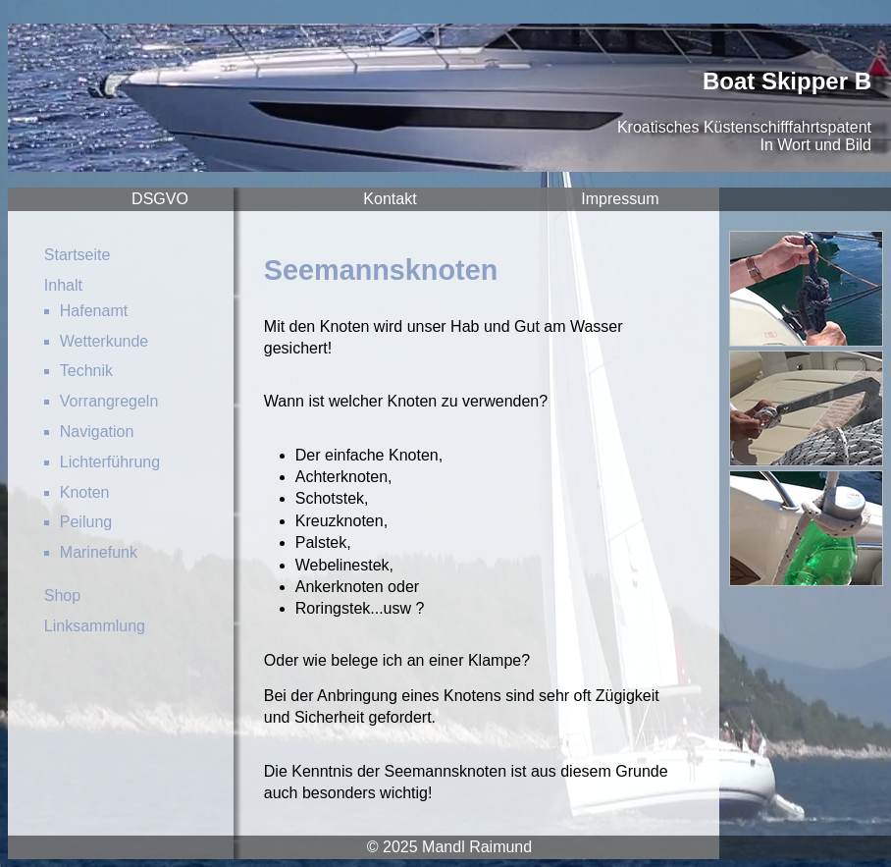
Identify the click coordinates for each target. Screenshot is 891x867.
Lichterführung (110, 462)
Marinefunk (98, 552)
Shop (62, 595)
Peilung (86, 522)
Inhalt (63, 285)
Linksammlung (94, 626)
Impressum (619, 198)
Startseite (77, 254)
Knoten (85, 492)
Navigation (97, 431)
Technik (86, 370)
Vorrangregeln (109, 401)
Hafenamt (94, 310)
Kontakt (389, 198)
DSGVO (159, 198)
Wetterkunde (104, 341)
